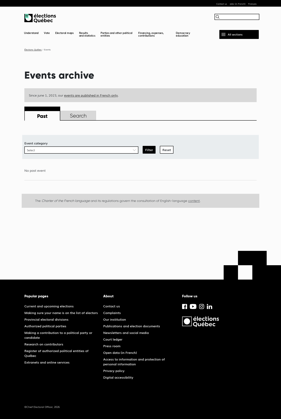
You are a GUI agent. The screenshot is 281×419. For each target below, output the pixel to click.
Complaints (112, 312)
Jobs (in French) (238, 3)
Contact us (221, 3)
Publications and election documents (131, 326)
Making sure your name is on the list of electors (61, 312)
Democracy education (183, 34)
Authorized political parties (45, 326)
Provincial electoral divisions (46, 319)
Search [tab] (78, 116)
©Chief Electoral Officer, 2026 (42, 407)
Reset (166, 149)
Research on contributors (43, 344)
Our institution (114, 319)
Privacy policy (114, 370)
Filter (149, 149)
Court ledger (112, 339)
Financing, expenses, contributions (151, 34)
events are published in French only (91, 95)
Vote (47, 33)
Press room (111, 345)
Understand (31, 33)
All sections (235, 34)
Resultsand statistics (87, 34)
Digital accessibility (118, 377)
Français (252, 3)
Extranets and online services (47, 362)
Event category (36, 143)
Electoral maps (64, 33)
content (194, 201)
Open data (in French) (120, 352)
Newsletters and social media (126, 332)
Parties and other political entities (116, 34)
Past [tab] (42, 116)
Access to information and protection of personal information (134, 361)
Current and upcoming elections (49, 306)
